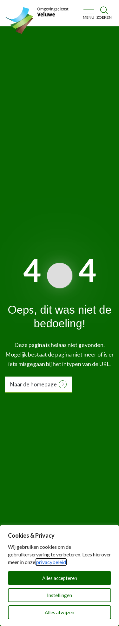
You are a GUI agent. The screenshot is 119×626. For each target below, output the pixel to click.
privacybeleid (51, 562)
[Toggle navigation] (88, 13)
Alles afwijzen (59, 612)
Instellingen (59, 595)
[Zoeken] (104, 13)
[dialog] (59, 575)
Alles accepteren (59, 578)
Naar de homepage (33, 384)
